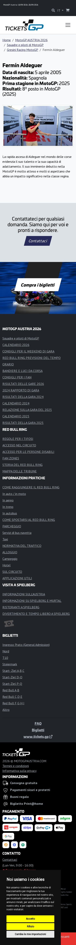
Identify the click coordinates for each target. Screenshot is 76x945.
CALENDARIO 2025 (15, 416)
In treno (7, 507)
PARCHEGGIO (11, 526)
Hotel (6, 565)
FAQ (38, 723)
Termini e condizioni (15, 766)
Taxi (5, 539)
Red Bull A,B (10, 690)
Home (6, 40)
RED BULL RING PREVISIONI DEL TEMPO (31, 358)
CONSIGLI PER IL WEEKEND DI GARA (28, 351)
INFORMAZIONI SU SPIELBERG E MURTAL (31, 601)
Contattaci (38, 241)
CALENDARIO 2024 (15, 403)
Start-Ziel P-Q (12, 684)
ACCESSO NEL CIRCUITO (19, 445)
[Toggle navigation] (68, 25)
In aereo (8, 500)
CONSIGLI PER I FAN (16, 377)
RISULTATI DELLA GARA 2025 (23, 423)
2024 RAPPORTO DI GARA (20, 390)
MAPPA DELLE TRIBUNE (19, 471)
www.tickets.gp (38, 736)
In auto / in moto (14, 494)
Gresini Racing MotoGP (22, 50)
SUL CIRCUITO (12, 572)
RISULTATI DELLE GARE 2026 (23, 384)
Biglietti (38, 729)
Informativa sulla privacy (19, 771)
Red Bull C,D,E (12, 697)
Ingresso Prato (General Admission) (26, 645)
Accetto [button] (30, 918)
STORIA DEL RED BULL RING (22, 465)
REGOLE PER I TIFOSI (17, 439)
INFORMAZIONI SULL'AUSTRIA (23, 594)
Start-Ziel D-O (12, 677)
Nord (5, 651)
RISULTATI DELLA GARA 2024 (23, 397)
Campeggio (9, 559)
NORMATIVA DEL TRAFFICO (21, 546)
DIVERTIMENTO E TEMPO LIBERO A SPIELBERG (36, 614)
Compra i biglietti (38, 285)
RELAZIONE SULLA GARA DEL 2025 (27, 410)
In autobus (9, 513)
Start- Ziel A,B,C (13, 671)
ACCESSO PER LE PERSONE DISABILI (28, 452)
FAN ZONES (10, 458)
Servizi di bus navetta (16, 533)
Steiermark (9, 664)
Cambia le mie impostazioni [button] (30, 934)
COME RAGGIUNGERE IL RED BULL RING (30, 487)
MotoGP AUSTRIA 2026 (31, 40)
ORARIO (8, 364)
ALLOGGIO (9, 552)
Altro (6, 710)
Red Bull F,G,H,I (13, 703)
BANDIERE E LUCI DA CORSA (22, 371)
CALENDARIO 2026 (15, 345)
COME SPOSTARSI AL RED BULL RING (28, 520)
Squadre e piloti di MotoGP (25, 45)
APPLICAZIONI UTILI (17, 578)
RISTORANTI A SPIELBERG (20, 607)
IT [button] (59, 10)
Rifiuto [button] (30, 926)
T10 (5, 658)
